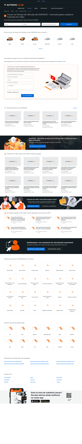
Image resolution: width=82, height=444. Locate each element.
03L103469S (59, 379)
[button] (44, 8)
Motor (17, 11)
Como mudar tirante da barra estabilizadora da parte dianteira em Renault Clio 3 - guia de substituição (18, 218)
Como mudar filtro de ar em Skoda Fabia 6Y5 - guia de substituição (69, 228)
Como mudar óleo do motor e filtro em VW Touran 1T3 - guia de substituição (43, 228)
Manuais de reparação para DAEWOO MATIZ (13, 361)
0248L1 (31, 377)
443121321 (32, 379)
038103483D (6, 379)
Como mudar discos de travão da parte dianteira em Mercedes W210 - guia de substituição (68, 218)
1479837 (58, 382)
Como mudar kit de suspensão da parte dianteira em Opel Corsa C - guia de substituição (43, 218)
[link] (21, 8)
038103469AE (59, 377)
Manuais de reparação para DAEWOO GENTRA (39, 363)
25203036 (6, 382)
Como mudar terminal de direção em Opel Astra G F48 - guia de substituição (18, 228)
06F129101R (32, 382)
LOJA (38, 1)
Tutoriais (12, 11)
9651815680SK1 (7, 377)
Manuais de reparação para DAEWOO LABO (65, 363)
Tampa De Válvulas (22, 11)
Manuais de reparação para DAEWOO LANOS (39, 361)
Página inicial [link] (6, 11)
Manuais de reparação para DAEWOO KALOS (65, 361)
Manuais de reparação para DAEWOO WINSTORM (14, 363)
